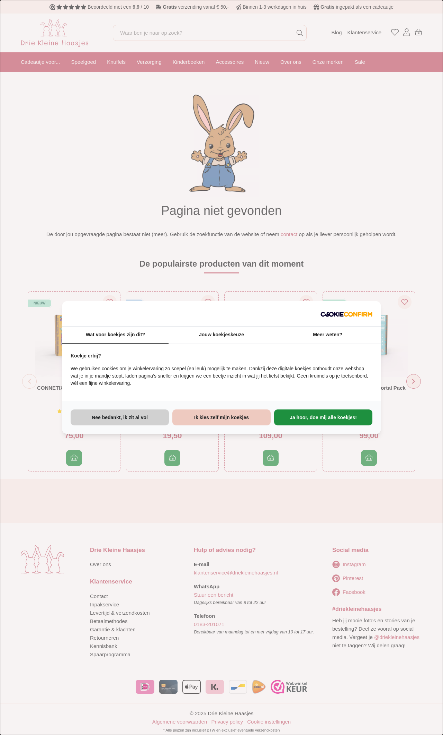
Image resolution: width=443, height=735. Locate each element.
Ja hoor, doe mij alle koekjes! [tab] (323, 417)
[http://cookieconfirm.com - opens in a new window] (346, 314)
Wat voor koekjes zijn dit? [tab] (115, 334)
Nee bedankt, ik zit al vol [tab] (120, 417)
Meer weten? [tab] (327, 334)
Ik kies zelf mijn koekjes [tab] (221, 417)
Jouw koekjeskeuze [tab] (221, 334)
